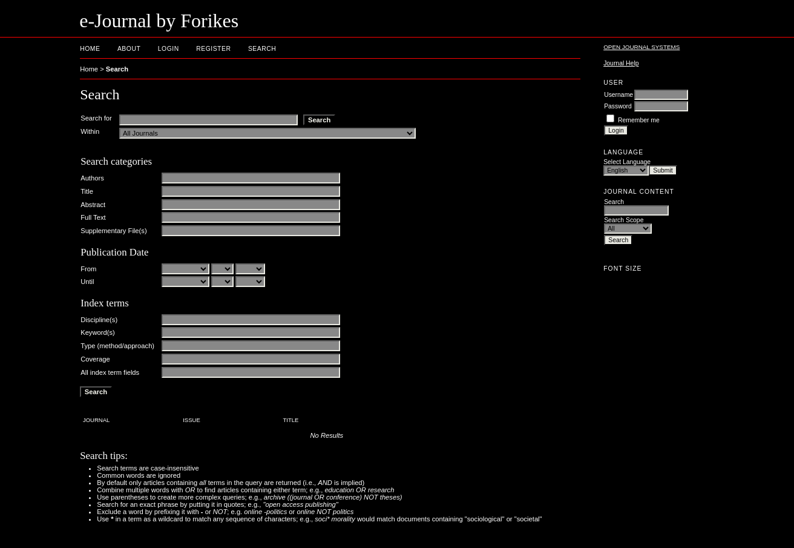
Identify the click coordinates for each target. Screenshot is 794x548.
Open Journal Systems (641, 47)
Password (618, 106)
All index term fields (109, 372)
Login (168, 48)
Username (618, 94)
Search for (96, 118)
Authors (92, 178)
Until (87, 281)
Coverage (95, 359)
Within (89, 131)
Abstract (92, 204)
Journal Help (620, 63)
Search (262, 48)
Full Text (92, 217)
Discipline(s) (98, 319)
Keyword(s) (97, 332)
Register (213, 48)
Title (86, 191)
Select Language (627, 162)
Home (90, 48)
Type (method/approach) (117, 345)
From (88, 268)
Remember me (639, 120)
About (128, 48)
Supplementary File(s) (113, 230)
